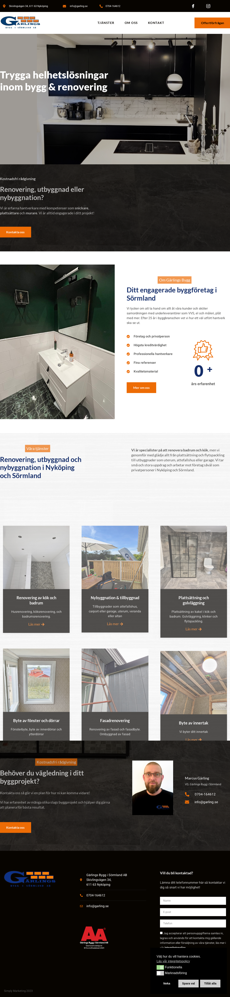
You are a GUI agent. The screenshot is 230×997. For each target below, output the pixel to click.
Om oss (131, 23)
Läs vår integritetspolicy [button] (173, 961)
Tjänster (106, 23)
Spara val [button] (188, 983)
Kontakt (156, 23)
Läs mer (36, 702)
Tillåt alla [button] (210, 983)
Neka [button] (166, 983)
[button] (160, 967)
